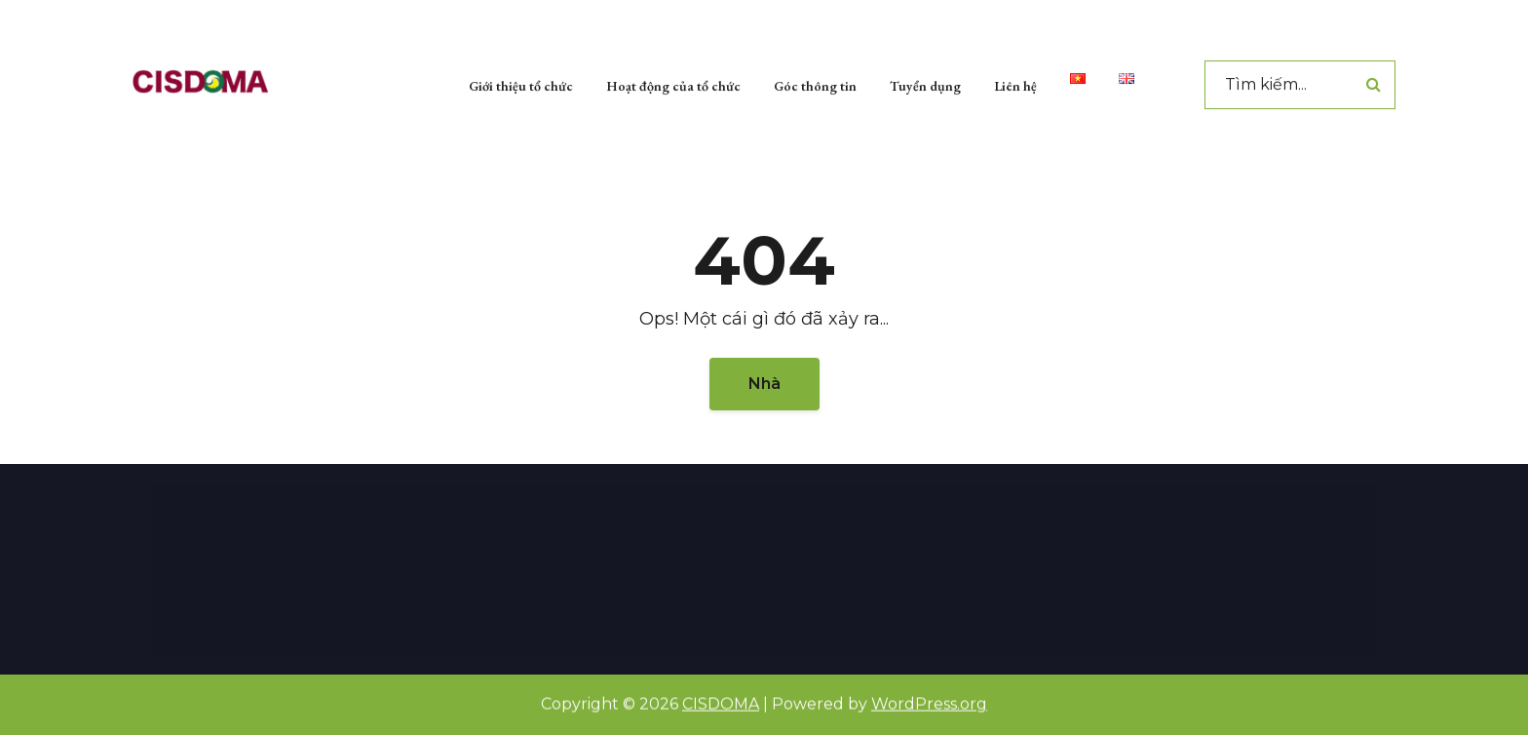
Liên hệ (1015, 83)
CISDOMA (720, 703)
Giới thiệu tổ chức (521, 83)
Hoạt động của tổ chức (673, 83)
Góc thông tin (815, 83)
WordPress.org (929, 703)
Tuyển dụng (925, 83)
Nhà (764, 383)
